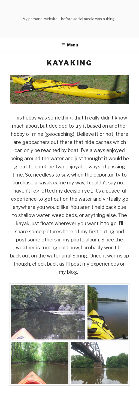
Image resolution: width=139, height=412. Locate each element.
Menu (69, 45)
